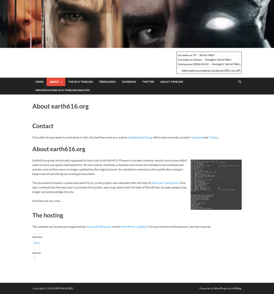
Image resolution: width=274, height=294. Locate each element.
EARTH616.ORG (60, 57)
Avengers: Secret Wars (218, 59)
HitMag (236, 288)
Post (37, 242)
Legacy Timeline (171, 81)
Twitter (148, 81)
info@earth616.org (140, 137)
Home (39, 81)
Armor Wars (207, 55)
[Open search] (240, 82)
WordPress (220, 288)
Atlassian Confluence (165, 183)
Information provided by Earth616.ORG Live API (211, 70)
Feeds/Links (107, 81)
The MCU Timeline (80, 81)
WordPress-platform (134, 226)
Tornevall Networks (98, 226)
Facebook (129, 81)
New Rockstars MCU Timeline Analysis (63, 90)
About (54, 81)
